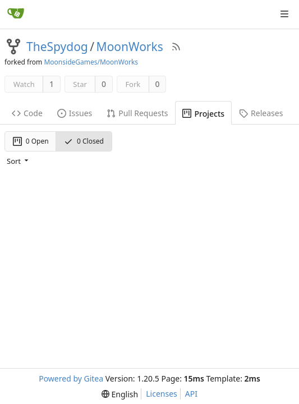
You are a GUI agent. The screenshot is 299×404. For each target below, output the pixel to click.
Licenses (161, 393)
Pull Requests (137, 113)
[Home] (15, 14)
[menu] (18, 161)
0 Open (31, 141)
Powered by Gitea (71, 378)
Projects (203, 113)
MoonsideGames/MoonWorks (91, 62)
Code (27, 113)
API (191, 393)
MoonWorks (129, 46)
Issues (74, 113)
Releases (261, 113)
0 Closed (84, 141)
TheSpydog (57, 46)
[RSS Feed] (176, 47)
